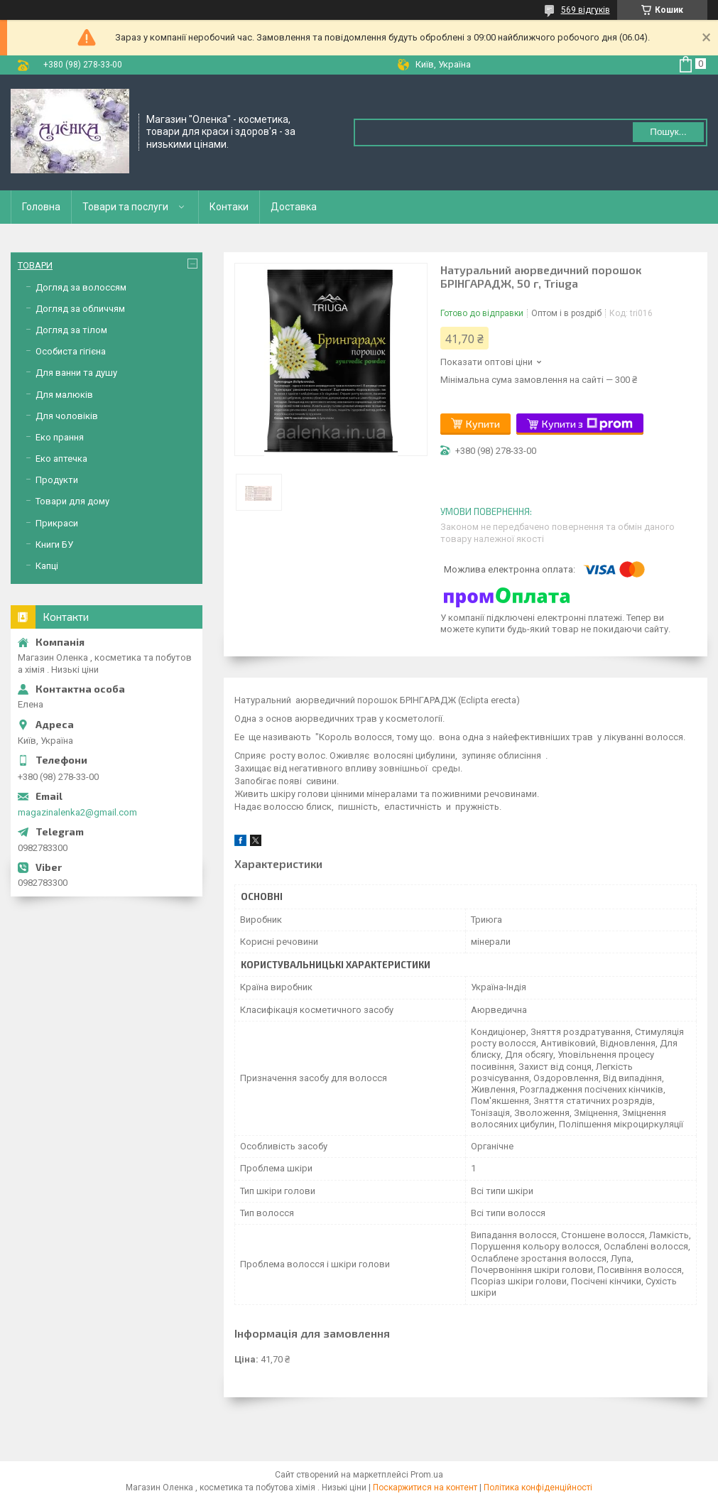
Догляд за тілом (71, 330)
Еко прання (60, 437)
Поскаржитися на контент (425, 1487)
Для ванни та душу (76, 372)
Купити (483, 424)
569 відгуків (585, 10)
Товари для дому (72, 501)
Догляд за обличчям (80, 308)
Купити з (587, 424)
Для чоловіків (67, 416)
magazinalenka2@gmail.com (77, 812)
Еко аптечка (61, 458)
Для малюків (64, 394)
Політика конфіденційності (538, 1487)
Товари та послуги (125, 206)
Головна (41, 206)
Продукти (57, 480)
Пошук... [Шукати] (668, 131)
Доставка (294, 206)
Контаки (229, 206)
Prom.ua (426, 1475)
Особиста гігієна (71, 351)
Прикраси (57, 523)
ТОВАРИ (35, 265)
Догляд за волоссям (81, 287)
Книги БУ (54, 544)
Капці (47, 565)
